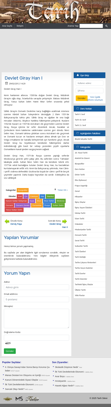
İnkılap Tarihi (80, 213)
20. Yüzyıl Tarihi (81, 153)
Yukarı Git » (63, 190)
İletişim (20, 26)
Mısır (39, 201)
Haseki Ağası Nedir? (64, 385)
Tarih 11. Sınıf (80, 125)
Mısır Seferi (49, 201)
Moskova (60, 201)
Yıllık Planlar (80, 295)
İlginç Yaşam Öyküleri (83, 207)
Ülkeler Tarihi (80, 290)
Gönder (10, 351)
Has (42, 196)
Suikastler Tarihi (81, 246)
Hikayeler (79, 196)
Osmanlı (9, 205)
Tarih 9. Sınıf (80, 114)
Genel (77, 191)
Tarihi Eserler (80, 273)
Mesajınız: (8, 306)
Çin (26, 196)
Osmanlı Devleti (22, 205)
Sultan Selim (58, 205)
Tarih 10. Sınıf (80, 120)
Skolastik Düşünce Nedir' (66, 367)
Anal (20, 196)
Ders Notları (80, 169)
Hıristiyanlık (60, 381)
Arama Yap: (73, 26)
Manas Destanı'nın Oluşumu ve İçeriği (23, 375)
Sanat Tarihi (79, 240)
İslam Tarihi (79, 218)
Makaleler (79, 224)
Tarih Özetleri (80, 251)
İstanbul (50, 196)
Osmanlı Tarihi (81, 235)
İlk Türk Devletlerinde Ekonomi (19, 384)
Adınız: (7, 281)
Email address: (11, 293)
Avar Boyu (60, 376)
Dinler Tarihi (80, 174)
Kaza (32, 201)
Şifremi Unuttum (95, 99)
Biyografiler (79, 163)
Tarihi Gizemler (81, 279)
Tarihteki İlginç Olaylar (84, 284)
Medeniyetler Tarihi (83, 229)
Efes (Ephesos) (81, 180)
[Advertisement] (55, 50)
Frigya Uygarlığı (81, 185)
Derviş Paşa (16, 223)
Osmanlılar (36, 205)
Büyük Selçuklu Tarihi (83, 139)
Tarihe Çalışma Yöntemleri (85, 262)
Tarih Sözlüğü (80, 257)
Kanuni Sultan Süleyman (16, 201)
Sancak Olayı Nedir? (14, 389)
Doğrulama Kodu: (12, 332)
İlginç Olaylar (80, 202)
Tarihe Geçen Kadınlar (84, 268)
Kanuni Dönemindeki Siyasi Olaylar (21, 380)
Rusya (47, 205)
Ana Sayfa (7, 26)
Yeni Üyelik (95, 96)
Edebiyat (34, 196)
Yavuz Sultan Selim (14, 210)
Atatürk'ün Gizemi (82, 158)
